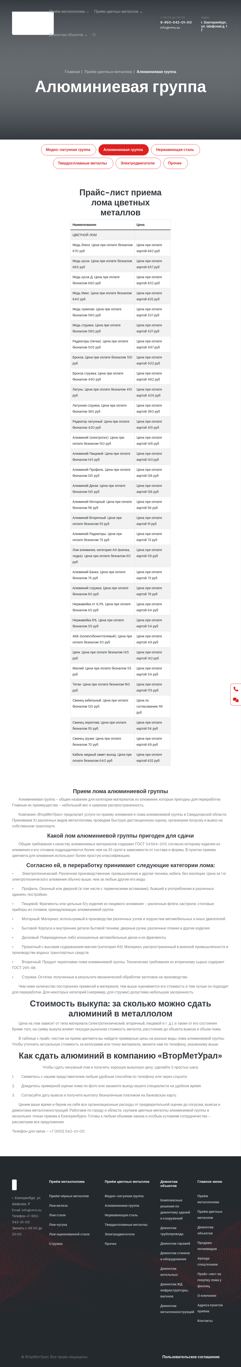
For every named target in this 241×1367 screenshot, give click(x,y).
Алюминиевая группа (123, 149)
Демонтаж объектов (66, 34)
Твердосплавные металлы (84, 163)
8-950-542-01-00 (176, 22)
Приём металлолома (67, 11)
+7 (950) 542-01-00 (66, 1131)
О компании (206, 1295)
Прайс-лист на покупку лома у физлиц (209, 1280)
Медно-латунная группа (70, 149)
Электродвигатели (138, 163)
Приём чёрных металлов (69, 1196)
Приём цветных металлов (116, 11)
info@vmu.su (170, 27)
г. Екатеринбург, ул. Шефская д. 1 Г (214, 26)
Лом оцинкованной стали (69, 1234)
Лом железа (58, 1205)
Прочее (174, 163)
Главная (72, 71)
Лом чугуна (58, 1225)
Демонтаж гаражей (175, 1243)
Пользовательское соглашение (191, 1356)
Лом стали (57, 1215)
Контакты (205, 1321)
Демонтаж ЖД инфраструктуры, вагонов (174, 1290)
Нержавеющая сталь (174, 149)
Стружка (56, 1244)
